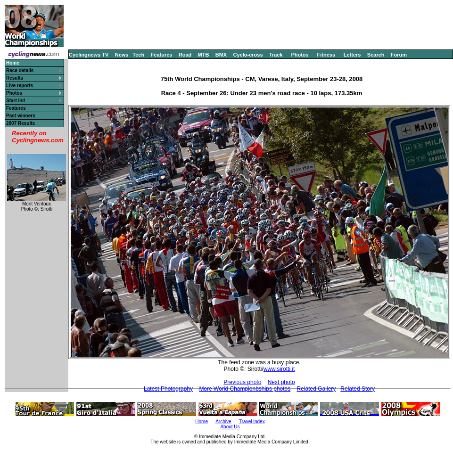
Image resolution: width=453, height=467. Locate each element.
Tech (138, 54)
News (122, 54)
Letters (352, 54)
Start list (15, 100)
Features (162, 54)
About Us (229, 426)
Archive (223, 421)
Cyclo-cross (248, 54)
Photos (299, 54)
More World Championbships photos (244, 388)
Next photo (281, 382)
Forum (399, 54)
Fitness (326, 54)
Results (14, 78)
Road (185, 54)
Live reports (19, 85)
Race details (19, 70)
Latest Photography (168, 388)
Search (376, 54)
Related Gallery (316, 388)
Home (201, 421)
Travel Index (252, 421)
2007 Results (20, 123)
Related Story (357, 388)
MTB (203, 54)
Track (276, 54)
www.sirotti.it (279, 369)
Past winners (20, 115)
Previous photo (242, 382)
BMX (221, 54)
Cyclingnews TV (88, 54)
